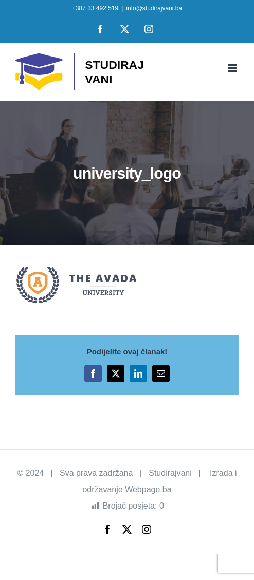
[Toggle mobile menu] (233, 68)
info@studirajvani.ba (154, 8)
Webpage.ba (148, 489)
